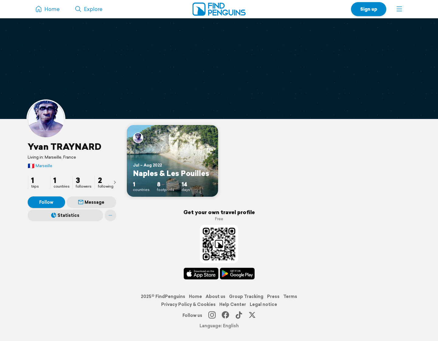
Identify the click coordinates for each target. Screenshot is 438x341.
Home (195, 296)
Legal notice (263, 304)
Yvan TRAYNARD (64, 146)
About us (215, 296)
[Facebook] (225, 315)
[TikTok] (238, 315)
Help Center (232, 304)
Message (91, 202)
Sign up (368, 9)
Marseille (40, 165)
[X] (252, 315)
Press (273, 296)
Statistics (65, 215)
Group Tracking (246, 296)
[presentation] (115, 182)
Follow (46, 202)
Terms (290, 296)
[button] (399, 9)
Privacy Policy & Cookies (188, 304)
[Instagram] (212, 315)
